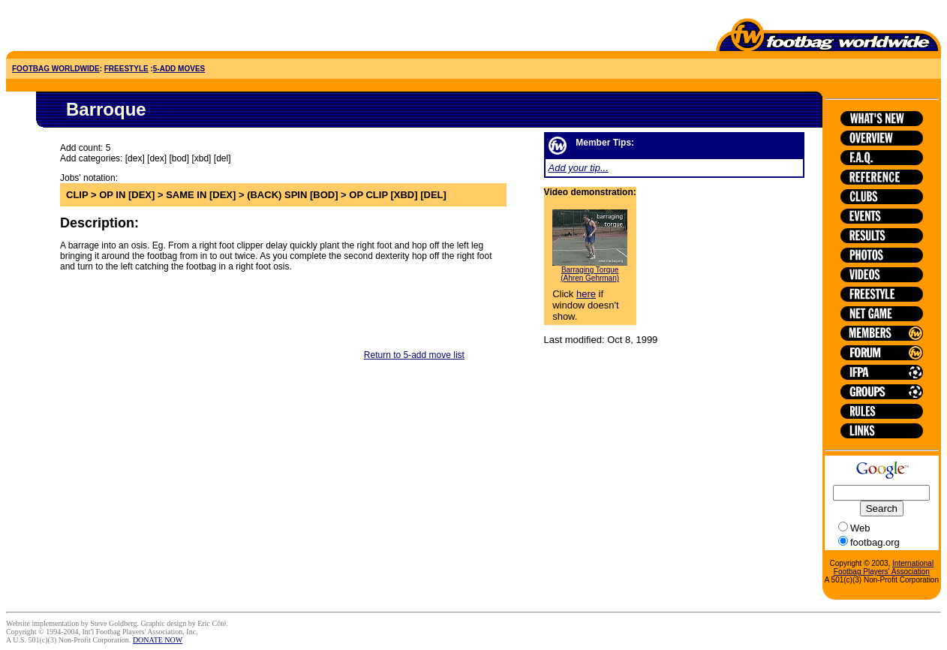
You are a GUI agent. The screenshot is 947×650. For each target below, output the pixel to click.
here (586, 293)
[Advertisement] (94, 28)
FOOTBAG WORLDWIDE (56, 69)
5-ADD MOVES (179, 69)
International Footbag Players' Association (883, 567)
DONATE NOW (157, 640)
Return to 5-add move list (414, 355)
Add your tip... (579, 167)
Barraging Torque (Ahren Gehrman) (590, 274)
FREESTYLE (126, 69)
